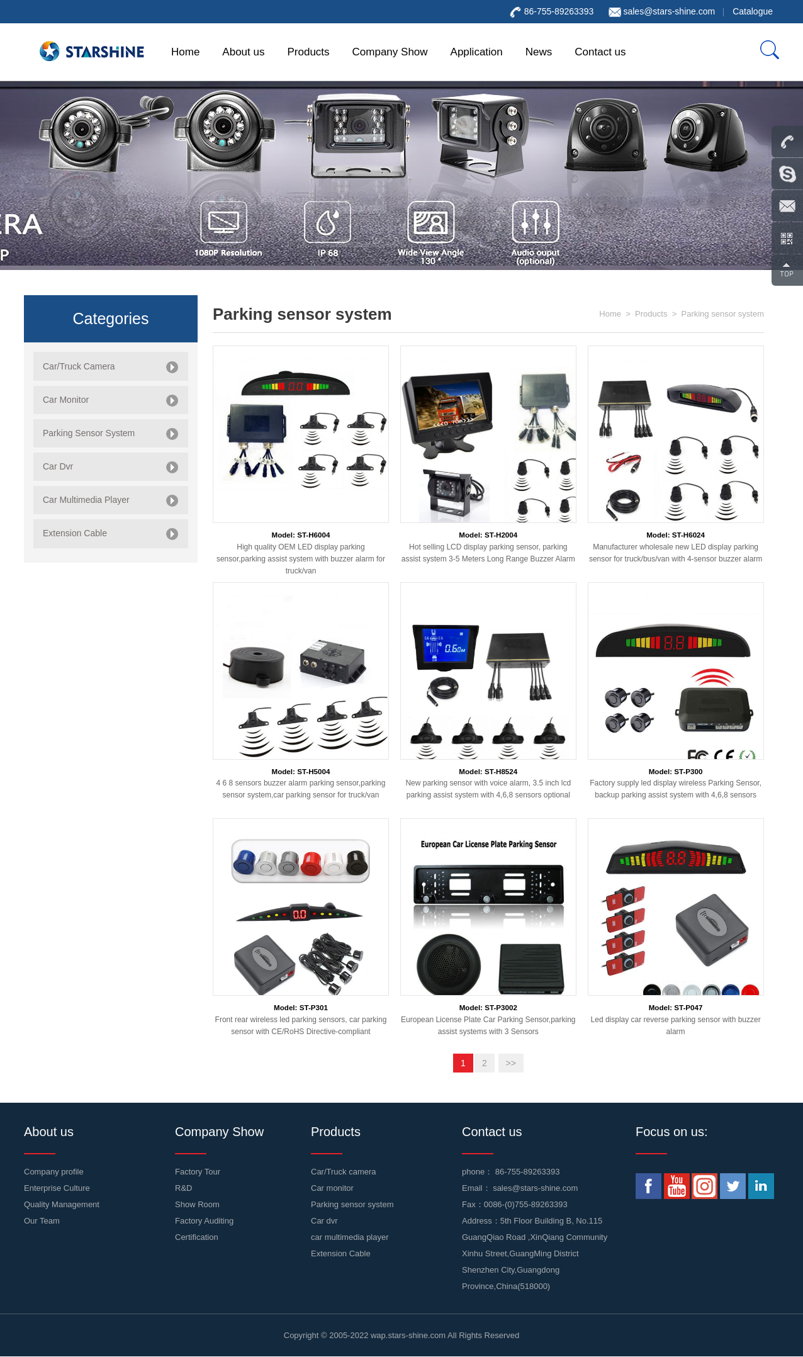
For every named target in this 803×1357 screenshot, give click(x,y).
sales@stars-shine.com (669, 11)
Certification (196, 1237)
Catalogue (753, 11)
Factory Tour (197, 1171)
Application (477, 52)
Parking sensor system (723, 313)
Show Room (197, 1204)
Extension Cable (341, 1253)
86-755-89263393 (527, 1171)
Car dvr (324, 1220)
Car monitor (332, 1188)
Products (308, 52)
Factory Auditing (204, 1220)
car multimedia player (350, 1237)
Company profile (54, 1171)
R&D (183, 1188)
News (539, 52)
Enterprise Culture (57, 1188)
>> (511, 1063)
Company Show (390, 52)
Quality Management (61, 1204)
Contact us (600, 52)
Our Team (42, 1220)
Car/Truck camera (343, 1171)
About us (243, 52)
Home (185, 52)
